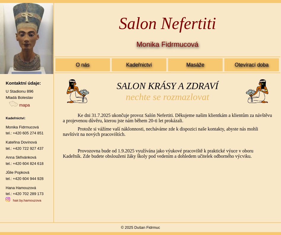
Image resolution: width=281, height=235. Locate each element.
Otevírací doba (252, 65)
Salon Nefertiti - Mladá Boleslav (167, 147)
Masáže (195, 65)
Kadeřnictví (139, 65)
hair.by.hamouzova (27, 200)
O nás (83, 65)
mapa (19, 105)
